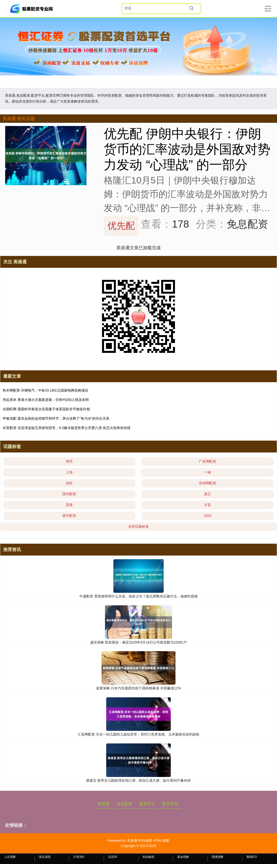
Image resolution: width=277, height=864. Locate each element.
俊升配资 (69, 516)
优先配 (121, 225)
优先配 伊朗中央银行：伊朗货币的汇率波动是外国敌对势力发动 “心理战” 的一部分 (187, 149)
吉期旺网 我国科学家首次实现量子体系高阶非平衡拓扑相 (46, 409)
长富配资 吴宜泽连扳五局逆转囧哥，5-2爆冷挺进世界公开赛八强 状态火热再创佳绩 (66, 428)
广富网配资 (207, 461)
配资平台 (147, 804)
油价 (69, 483)
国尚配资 (69, 494)
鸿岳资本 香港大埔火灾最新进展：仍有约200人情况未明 (46, 400)
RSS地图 (145, 841)
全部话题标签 (138, 526)
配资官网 (170, 804)
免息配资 (124, 804)
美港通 (103, 804)
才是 (207, 505)
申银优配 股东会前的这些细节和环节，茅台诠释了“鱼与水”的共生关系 (56, 418)
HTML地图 (161, 841)
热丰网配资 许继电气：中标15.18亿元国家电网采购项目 (45, 390)
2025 (207, 516)
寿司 (69, 461)
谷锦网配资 (207, 483)
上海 (69, 472)
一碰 (207, 472)
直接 (69, 505)
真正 (207, 494)
